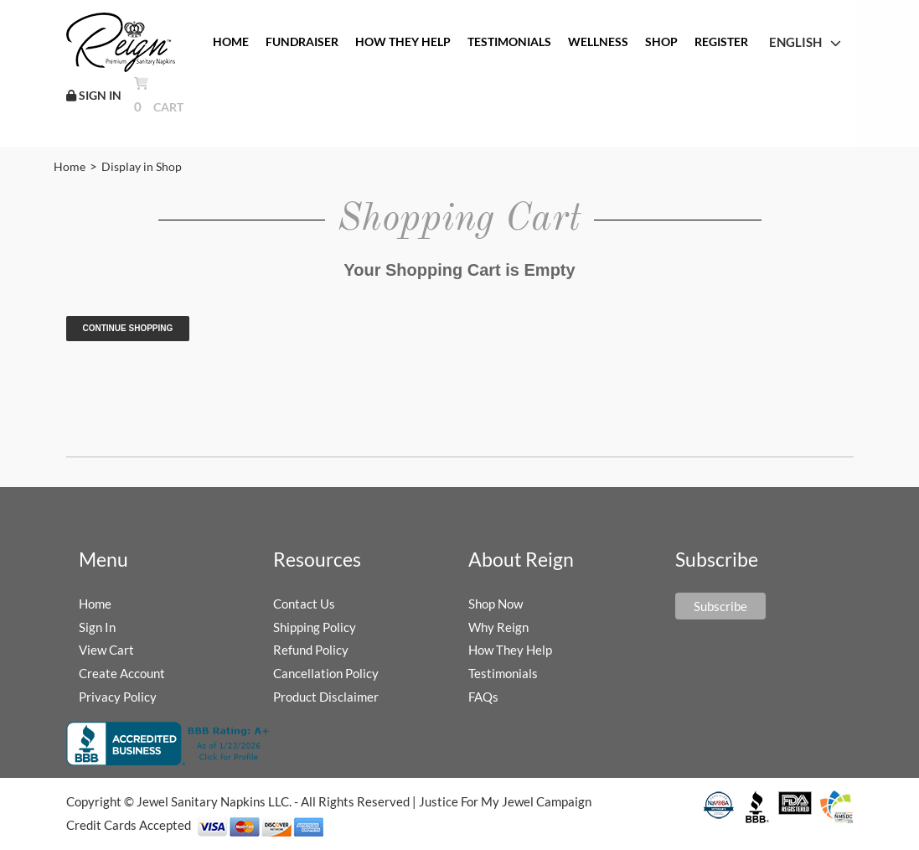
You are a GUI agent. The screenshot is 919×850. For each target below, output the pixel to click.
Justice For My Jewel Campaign (505, 801)
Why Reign (498, 627)
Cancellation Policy (326, 673)
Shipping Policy (314, 627)
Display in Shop (141, 166)
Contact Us (304, 603)
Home (69, 166)
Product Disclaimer (326, 696)
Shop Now (495, 603)
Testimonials (503, 673)
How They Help (510, 649)
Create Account (122, 673)
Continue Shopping (128, 328)
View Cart (106, 649)
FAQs (483, 696)
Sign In (97, 627)
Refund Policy (310, 649)
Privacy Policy (118, 696)
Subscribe (720, 606)
